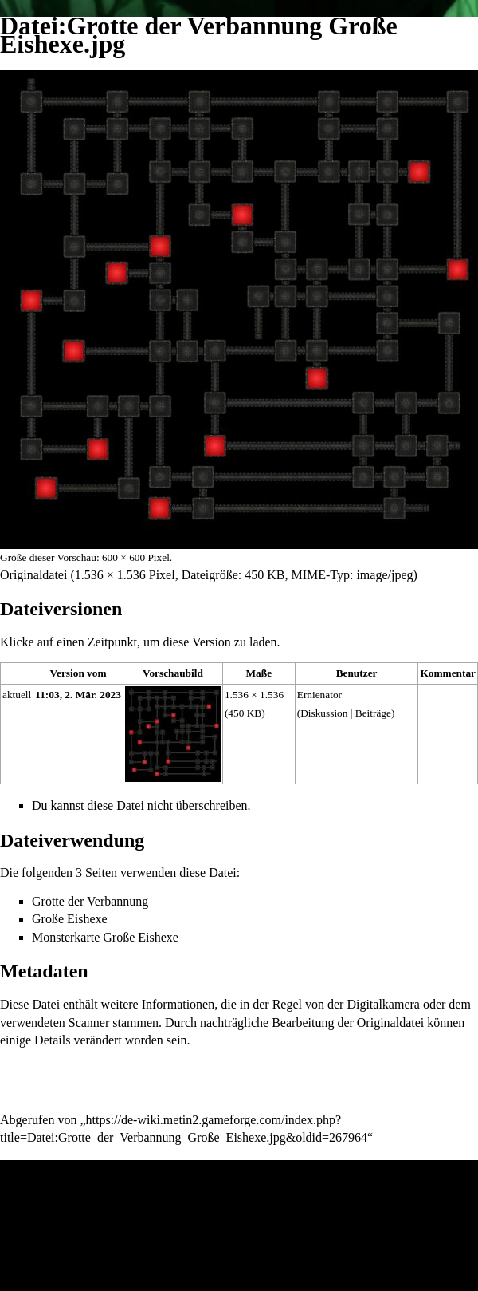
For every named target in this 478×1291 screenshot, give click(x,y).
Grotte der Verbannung (90, 901)
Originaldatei (33, 575)
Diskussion (323, 713)
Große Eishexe (70, 919)
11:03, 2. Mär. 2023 (78, 695)
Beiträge (373, 713)
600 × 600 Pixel (136, 557)
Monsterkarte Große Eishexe (105, 937)
